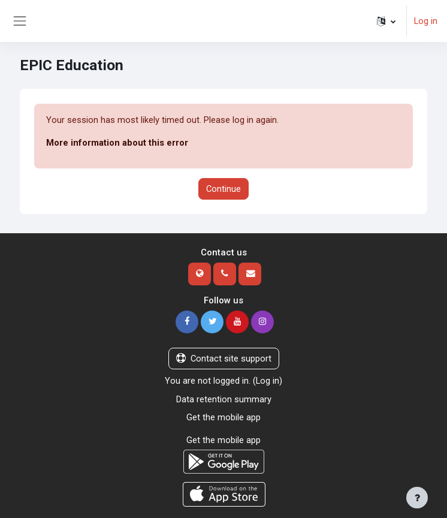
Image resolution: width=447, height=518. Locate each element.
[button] (386, 21)
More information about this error (117, 142)
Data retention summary (223, 399)
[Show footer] (417, 497)
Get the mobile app (223, 417)
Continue (223, 188)
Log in (425, 21)
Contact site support (223, 358)
